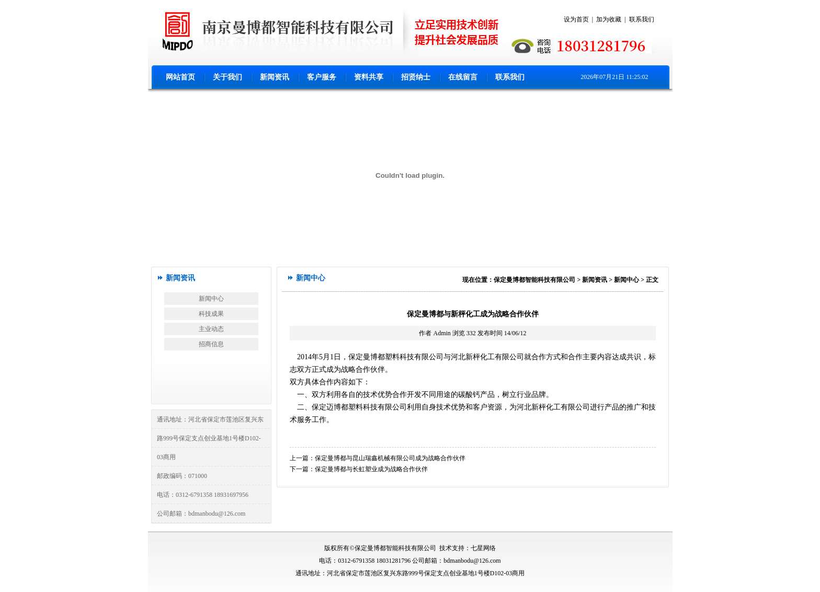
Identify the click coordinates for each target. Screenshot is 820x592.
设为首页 (576, 19)
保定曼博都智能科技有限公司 (534, 279)
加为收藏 (608, 19)
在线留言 (462, 77)
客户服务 (321, 77)
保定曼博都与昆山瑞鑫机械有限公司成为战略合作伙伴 (390, 458)
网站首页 (180, 77)
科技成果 (211, 313)
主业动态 (211, 329)
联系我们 (641, 19)
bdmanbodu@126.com (216, 513)
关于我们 (227, 77)
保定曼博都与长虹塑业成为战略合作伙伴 (371, 469)
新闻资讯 (274, 77)
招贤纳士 (415, 77)
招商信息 (211, 344)
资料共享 (368, 77)
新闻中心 (211, 298)
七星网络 (483, 548)
